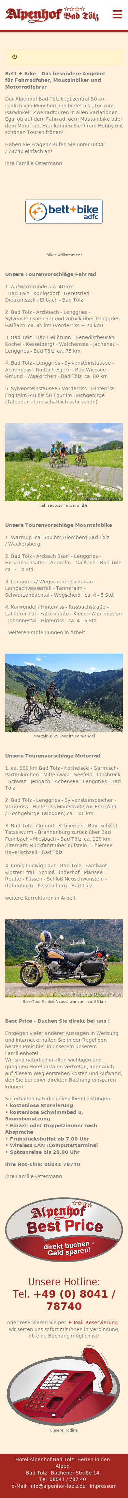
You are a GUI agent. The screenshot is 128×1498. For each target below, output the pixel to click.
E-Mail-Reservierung (93, 1322)
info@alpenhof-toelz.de (57, 1486)
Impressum (103, 1486)
